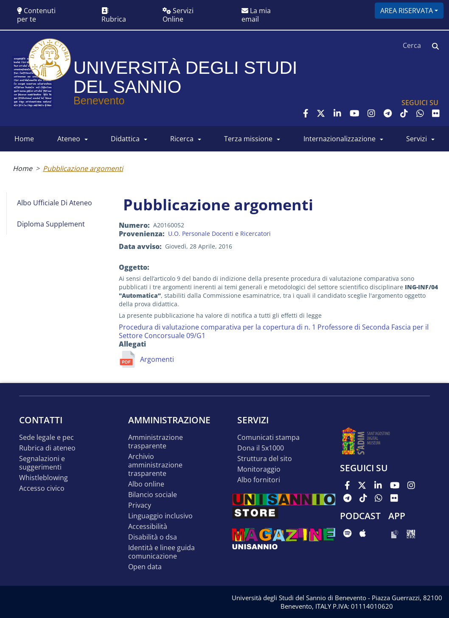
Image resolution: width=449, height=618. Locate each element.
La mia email (256, 15)
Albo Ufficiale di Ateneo (54, 202)
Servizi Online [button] (178, 15)
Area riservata (406, 10)
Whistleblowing (43, 477)
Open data (145, 566)
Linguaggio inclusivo (160, 516)
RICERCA (182, 138)
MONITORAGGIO (259, 469)
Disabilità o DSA (152, 537)
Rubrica (113, 15)
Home (22, 168)
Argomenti (157, 359)
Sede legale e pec (46, 437)
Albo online (146, 484)
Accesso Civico (42, 488)
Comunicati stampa (268, 437)
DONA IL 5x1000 (260, 448)
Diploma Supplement (51, 224)
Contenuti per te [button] (36, 15)
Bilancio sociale (152, 494)
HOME (24, 138)
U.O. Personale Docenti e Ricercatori (219, 233)
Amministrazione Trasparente (155, 441)
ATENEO (68, 138)
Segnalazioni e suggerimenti (42, 463)
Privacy (139, 505)
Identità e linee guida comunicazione (161, 552)
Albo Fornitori (258, 479)
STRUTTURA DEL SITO (264, 458)
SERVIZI (416, 138)
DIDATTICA (125, 138)
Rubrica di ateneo (47, 448)
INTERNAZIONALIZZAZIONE (339, 138)
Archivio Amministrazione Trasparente (155, 465)
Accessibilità (147, 526)
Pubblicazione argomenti (83, 168)
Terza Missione (248, 138)
